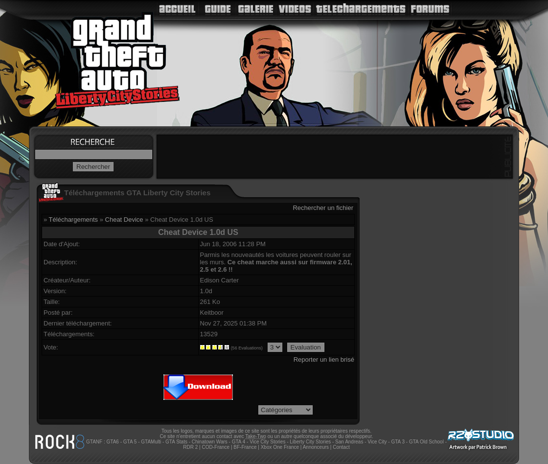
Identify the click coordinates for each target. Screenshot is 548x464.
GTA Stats (176, 441)
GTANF (94, 441)
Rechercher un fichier (323, 207)
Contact (341, 447)
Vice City (377, 441)
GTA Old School (426, 441)
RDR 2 (190, 447)
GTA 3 (398, 441)
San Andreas (349, 441)
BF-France (244, 447)
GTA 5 (130, 441)
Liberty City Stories (310, 441)
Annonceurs (316, 447)
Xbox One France (280, 447)
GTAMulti (151, 441)
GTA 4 (239, 441)
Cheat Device (124, 219)
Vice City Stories (267, 441)
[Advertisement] (335, 157)
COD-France (215, 447)
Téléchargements (73, 219)
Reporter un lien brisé (324, 359)
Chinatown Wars (210, 441)
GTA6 (112, 441)
